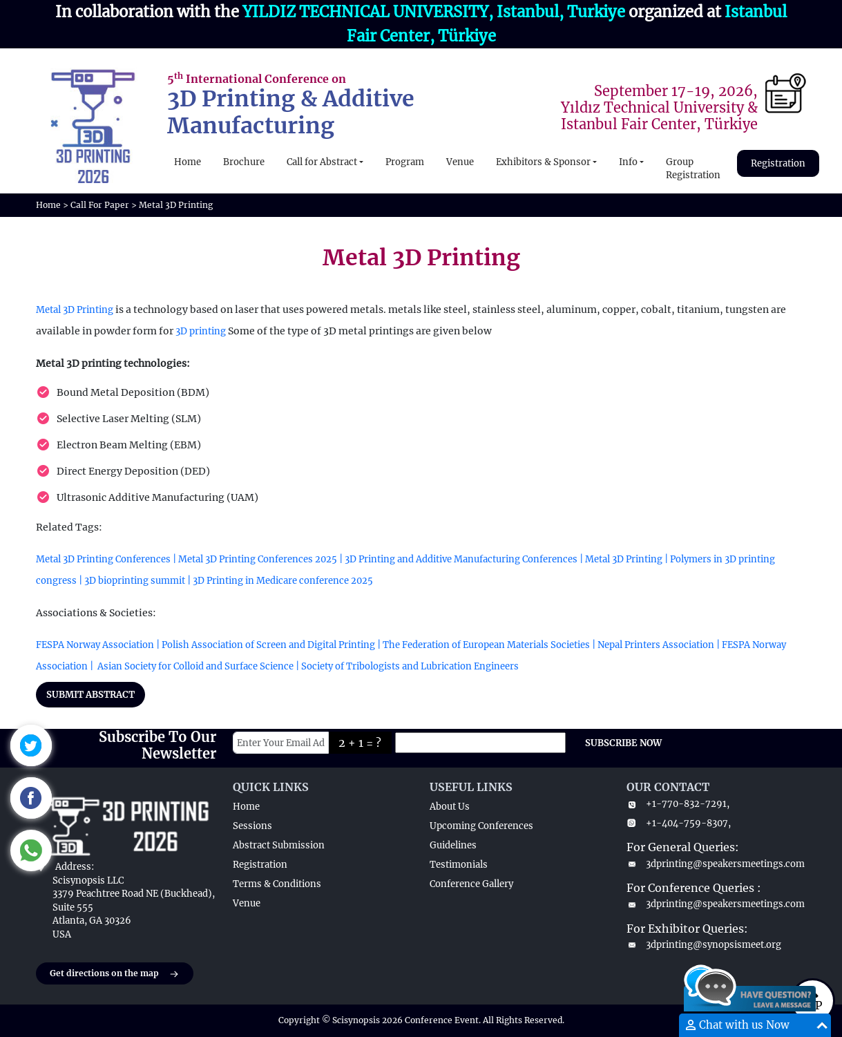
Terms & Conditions (277, 884)
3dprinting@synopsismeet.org (703, 945)
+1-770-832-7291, (677, 804)
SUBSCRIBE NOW (623, 743)
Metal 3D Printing (74, 310)
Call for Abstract (322, 162)
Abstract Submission (279, 845)
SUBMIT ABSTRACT (90, 695)
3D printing (200, 331)
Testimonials (459, 864)
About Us (450, 806)
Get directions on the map (115, 974)
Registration (778, 163)
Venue (460, 162)
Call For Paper (99, 205)
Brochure (244, 162)
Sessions (252, 826)
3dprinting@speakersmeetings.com (715, 864)
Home (187, 162)
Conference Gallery (471, 884)
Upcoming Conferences (481, 826)
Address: (74, 867)
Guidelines (453, 845)
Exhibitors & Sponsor (543, 162)
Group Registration (693, 169)
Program (404, 162)
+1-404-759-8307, (678, 823)
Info (628, 162)
